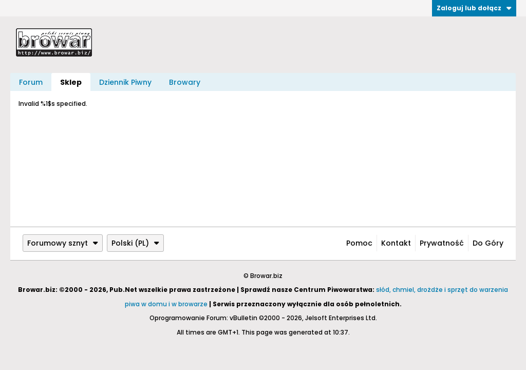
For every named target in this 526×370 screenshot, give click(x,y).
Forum (31, 82)
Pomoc (359, 243)
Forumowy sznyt (62, 243)
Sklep (71, 82)
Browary (184, 82)
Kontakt (396, 243)
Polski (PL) (135, 243)
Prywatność (442, 243)
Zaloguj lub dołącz (474, 8)
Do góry (488, 243)
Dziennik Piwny (125, 82)
